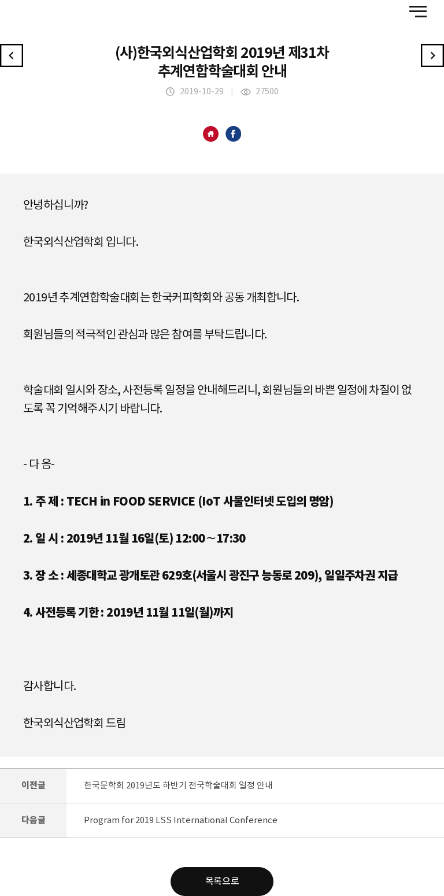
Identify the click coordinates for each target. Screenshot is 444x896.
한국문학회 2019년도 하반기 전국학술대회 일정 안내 (178, 786)
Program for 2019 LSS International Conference (181, 820)
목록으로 (222, 881)
